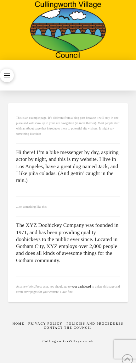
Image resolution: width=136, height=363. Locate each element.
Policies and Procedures (94, 323)
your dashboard (81, 286)
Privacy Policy (45, 323)
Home (18, 323)
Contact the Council (68, 327)
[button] (7, 75)
